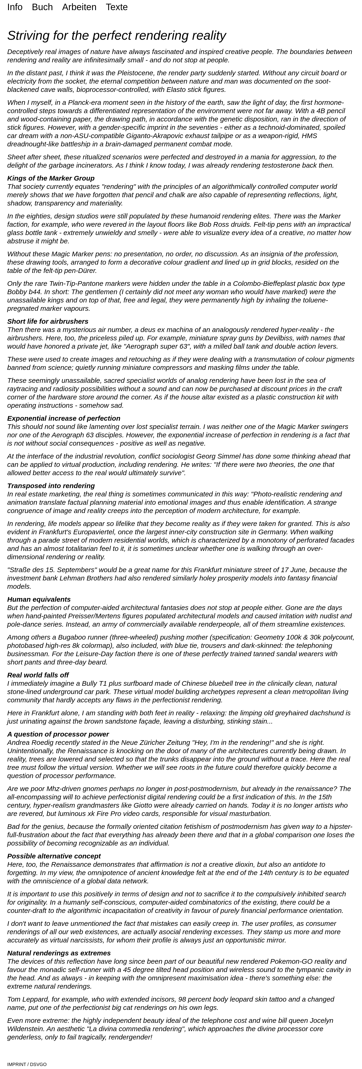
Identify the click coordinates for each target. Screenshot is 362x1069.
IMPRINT (16, 1064)
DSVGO (38, 1064)
